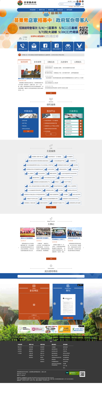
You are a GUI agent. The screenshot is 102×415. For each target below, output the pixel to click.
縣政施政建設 (54, 385)
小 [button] (77, 1)
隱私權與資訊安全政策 (22, 403)
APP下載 (65, 397)
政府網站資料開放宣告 (34, 403)
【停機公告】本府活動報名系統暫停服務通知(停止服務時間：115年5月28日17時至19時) (42, 54)
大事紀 (51, 224)
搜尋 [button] (74, 4)
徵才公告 (42, 387)
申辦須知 (24, 126)
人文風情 (20, 385)
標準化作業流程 (26, 128)
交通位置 (31, 385)
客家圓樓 (82, 6)
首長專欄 (31, 379)
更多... (64, 399)
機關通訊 (31, 383)
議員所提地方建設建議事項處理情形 (56, 396)
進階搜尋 (78, 4)
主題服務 (51, 151)
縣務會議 (54, 391)
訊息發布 (64, 62)
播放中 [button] (98, 46)
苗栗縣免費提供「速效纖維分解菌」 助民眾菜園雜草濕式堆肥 (64, 66)
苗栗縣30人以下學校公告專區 (52, 126)
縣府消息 (51, 10)
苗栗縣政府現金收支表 (56, 389)
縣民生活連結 (66, 391)
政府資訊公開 (54, 383)
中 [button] (80, 1)
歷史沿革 (20, 379)
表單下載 (24, 123)
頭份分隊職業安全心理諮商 (64, 81)
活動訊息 (51, 62)
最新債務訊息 (54, 381)
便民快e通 (24, 120)
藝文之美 (44, 403)
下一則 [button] (83, 248)
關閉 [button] (51, 373)
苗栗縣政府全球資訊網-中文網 (27, 3)
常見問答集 (47, 131)
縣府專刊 (42, 393)
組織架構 (31, 381)
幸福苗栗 (33, 10)
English (74, 1)
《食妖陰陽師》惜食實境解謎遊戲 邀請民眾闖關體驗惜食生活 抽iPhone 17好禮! (64, 76)
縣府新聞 (24, 62)
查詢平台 (51, 111)
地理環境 (20, 381)
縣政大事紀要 (54, 387)
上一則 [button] (19, 248)
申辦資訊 (28, 111)
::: (0, 0)
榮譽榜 (41, 389)
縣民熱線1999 (66, 387)
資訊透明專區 (51, 271)
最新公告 (42, 385)
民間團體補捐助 (55, 393)
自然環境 (20, 383)
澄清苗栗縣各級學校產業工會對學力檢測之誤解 (64, 87)
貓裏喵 (77, 6)
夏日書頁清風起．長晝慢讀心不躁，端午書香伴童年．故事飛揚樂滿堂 (64, 71)
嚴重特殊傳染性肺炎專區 (51, 128)
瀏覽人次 (19, 407)
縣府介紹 (42, 10)
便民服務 (69, 10)
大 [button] (82, 1)
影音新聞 (37, 62)
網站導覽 (70, 1)
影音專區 (34, 322)
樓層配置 (31, 387)
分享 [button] (82, 4)
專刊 (68, 322)
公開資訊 (77, 62)
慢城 (75, 6)
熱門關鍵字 (71, 6)
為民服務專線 (66, 389)
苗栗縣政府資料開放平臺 (51, 123)
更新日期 (19, 405)
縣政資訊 (60, 10)
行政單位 (73, 111)
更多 (51, 93)
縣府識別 (31, 389)
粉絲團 (64, 395)
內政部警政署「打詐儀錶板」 (52, 120)
